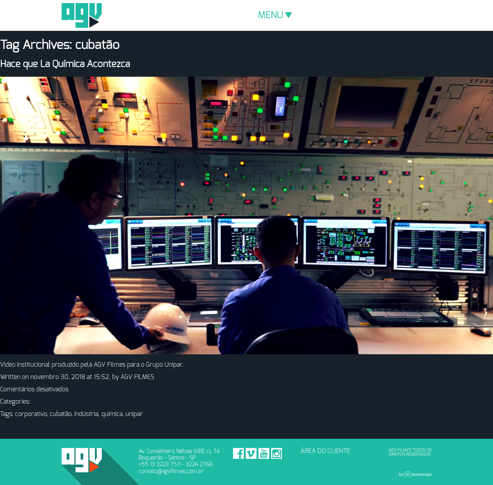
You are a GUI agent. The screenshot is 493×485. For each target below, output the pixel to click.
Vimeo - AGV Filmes (251, 453)
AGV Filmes (82, 15)
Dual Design (415, 474)
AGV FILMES (137, 377)
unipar (134, 414)
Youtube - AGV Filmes (263, 453)
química (111, 414)
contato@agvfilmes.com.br (171, 471)
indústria (86, 414)
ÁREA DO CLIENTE (325, 451)
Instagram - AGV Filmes (276, 453)
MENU (275, 15)
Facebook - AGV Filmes (238, 453)
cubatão (60, 414)
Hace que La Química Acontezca (65, 64)
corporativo (31, 414)
